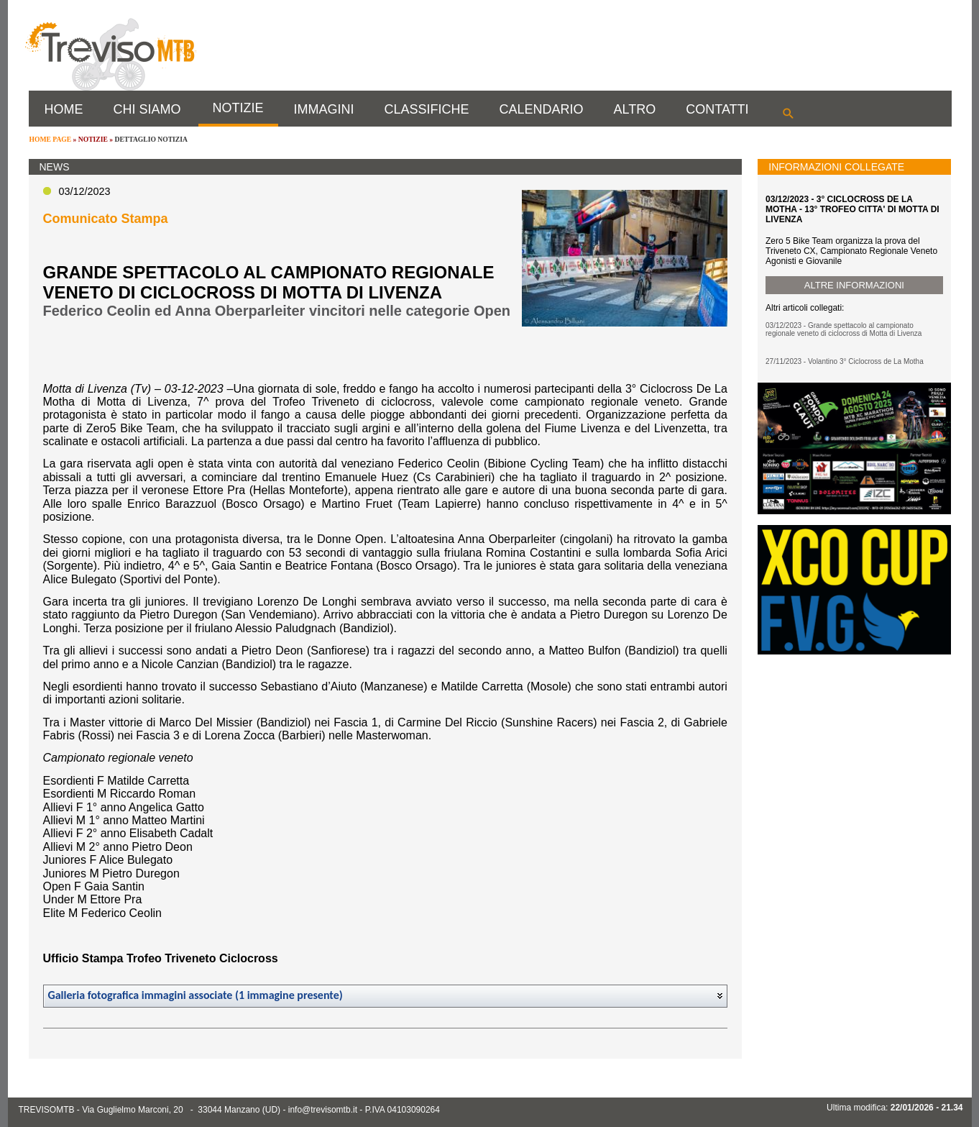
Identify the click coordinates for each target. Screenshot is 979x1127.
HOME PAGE (50, 139)
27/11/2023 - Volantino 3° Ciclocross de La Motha (845, 361)
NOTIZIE (238, 108)
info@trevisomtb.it (322, 1110)
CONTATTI (717, 109)
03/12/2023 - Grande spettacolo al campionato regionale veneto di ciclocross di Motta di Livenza (843, 329)
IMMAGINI (324, 109)
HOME (64, 109)
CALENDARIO (542, 109)
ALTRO (635, 109)
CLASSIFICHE (427, 109)
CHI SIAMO (147, 109)
